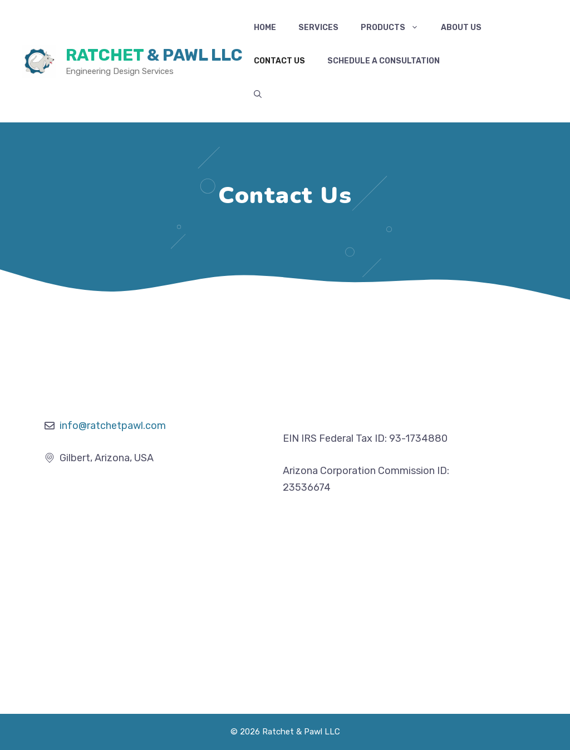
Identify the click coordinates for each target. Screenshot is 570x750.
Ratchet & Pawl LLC (154, 55)
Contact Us (279, 61)
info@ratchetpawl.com (113, 426)
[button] (258, 94)
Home (265, 27)
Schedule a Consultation (383, 61)
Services (318, 27)
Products (395, 28)
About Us (461, 27)
